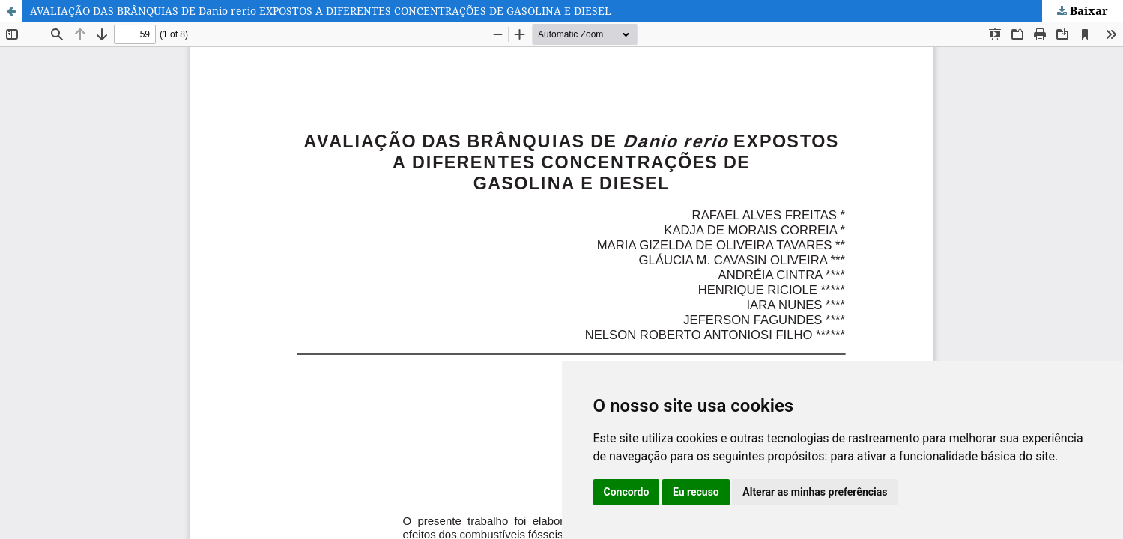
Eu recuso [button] (696, 492)
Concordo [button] (627, 492)
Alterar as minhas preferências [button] (814, 492)
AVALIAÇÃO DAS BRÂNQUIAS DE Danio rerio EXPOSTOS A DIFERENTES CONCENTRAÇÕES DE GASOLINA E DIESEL (320, 11)
